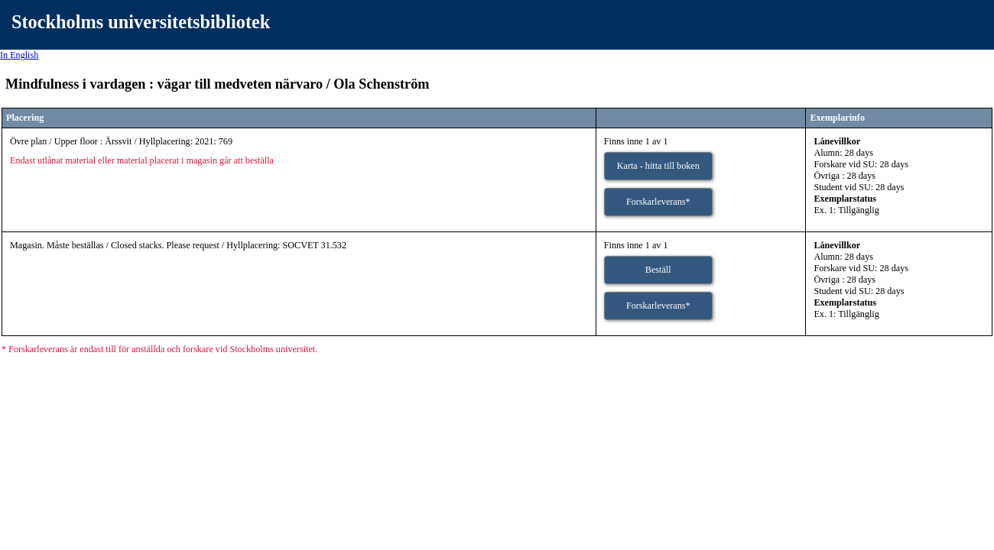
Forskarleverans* (658, 201)
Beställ (658, 269)
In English (19, 55)
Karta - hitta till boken (658, 165)
